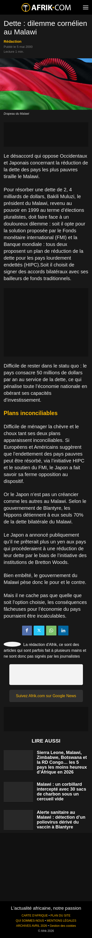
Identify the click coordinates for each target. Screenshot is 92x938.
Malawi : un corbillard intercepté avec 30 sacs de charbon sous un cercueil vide (61, 791)
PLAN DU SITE (60, 915)
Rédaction (13, 41)
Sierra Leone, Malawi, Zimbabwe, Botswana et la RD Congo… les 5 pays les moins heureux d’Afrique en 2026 (62, 762)
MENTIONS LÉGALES (61, 920)
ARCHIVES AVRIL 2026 (31, 926)
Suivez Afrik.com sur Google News (46, 696)
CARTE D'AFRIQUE (35, 915)
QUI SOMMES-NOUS (30, 920)
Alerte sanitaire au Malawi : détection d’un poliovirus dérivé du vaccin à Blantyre (61, 819)
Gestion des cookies (63, 926)
